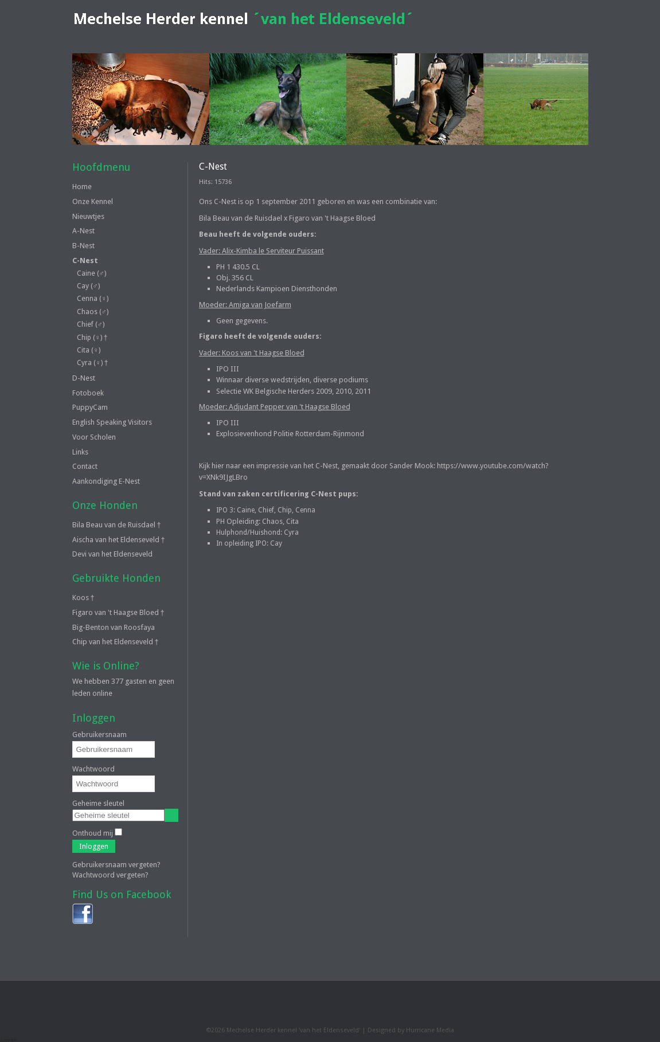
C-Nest (85, 260)
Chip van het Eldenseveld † (115, 641)
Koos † (83, 597)
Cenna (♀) (92, 299)
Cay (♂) (88, 286)
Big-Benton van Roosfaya (113, 627)
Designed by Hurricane (402, 1030)
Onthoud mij (92, 833)
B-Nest (83, 245)
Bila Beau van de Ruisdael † (116, 524)
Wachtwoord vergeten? (110, 875)
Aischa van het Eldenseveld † (118, 539)
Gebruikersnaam (99, 734)
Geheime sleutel (98, 803)
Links (80, 452)
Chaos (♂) (92, 312)
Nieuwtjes (88, 216)
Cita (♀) (88, 350)
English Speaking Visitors (112, 422)
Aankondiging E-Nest (106, 481)
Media (445, 1030)
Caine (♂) (91, 273)
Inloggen (93, 846)
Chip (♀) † (92, 338)
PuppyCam (90, 407)
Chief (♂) (90, 324)
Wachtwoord (93, 769)
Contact (84, 466)
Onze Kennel (92, 201)
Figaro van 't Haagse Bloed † (118, 612)
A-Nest (83, 230)
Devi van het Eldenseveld (112, 554)
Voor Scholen (94, 437)
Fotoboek (88, 393)
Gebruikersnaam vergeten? (116, 864)
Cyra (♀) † (92, 363)
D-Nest (83, 378)
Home (82, 186)
